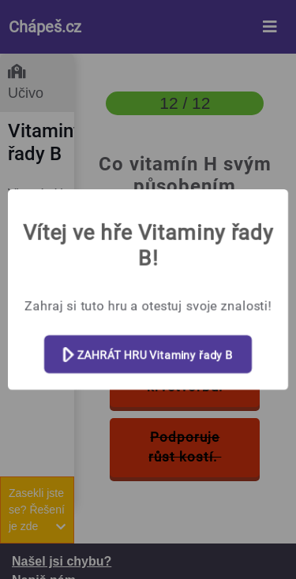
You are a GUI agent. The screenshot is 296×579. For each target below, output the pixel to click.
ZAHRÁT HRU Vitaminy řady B (148, 355)
